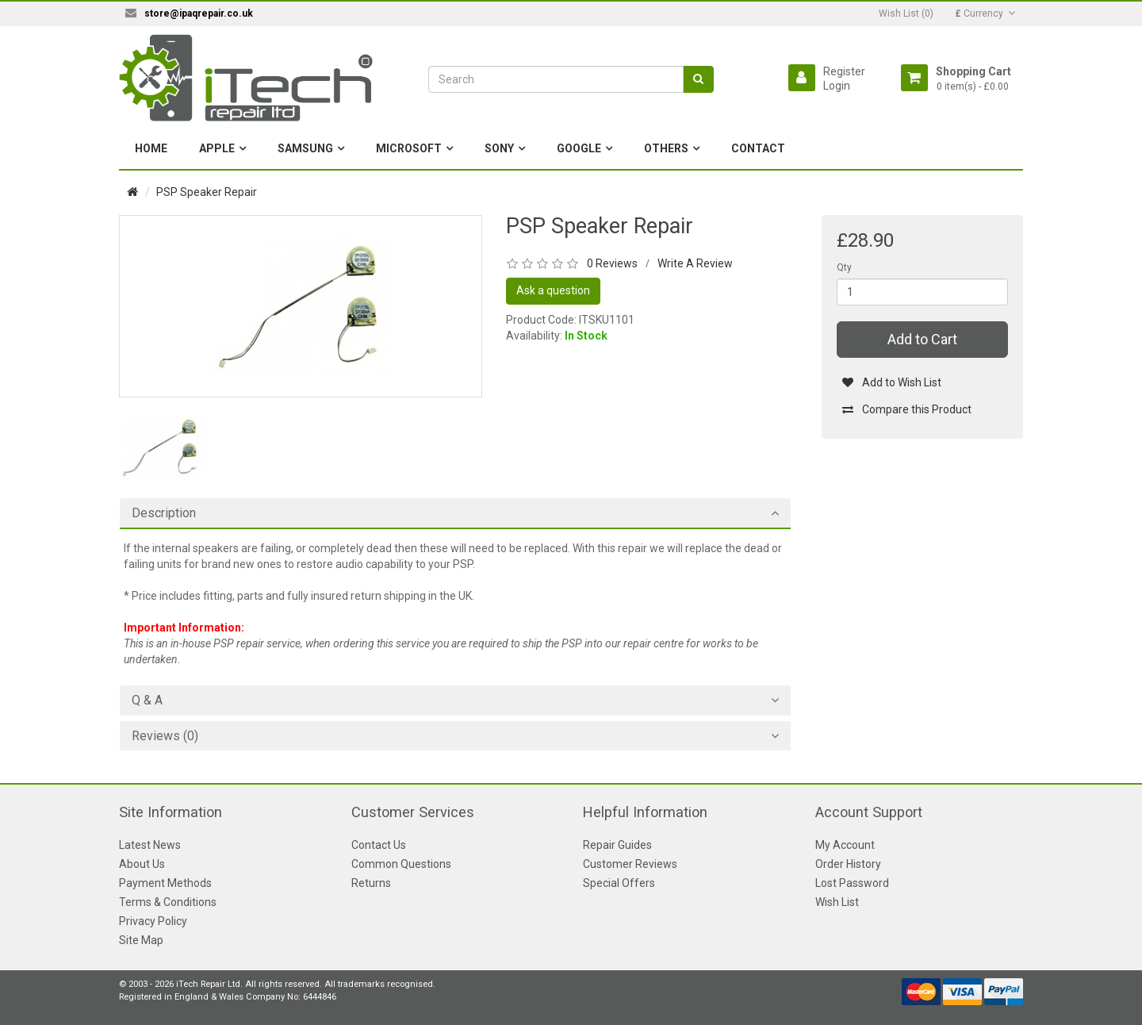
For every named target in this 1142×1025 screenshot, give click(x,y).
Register (844, 71)
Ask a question (553, 290)
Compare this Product (906, 409)
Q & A (147, 700)
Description (164, 513)
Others (666, 148)
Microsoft (409, 148)
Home (151, 148)
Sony (499, 148)
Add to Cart (922, 339)
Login (836, 85)
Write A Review (695, 263)
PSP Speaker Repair (206, 192)
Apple (217, 148)
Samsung (305, 148)
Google (579, 148)
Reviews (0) (165, 736)
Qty (844, 267)
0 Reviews (612, 263)
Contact (758, 148)
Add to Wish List (891, 382)
